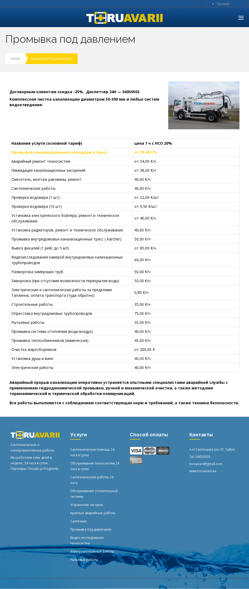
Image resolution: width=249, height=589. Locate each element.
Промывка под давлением (90, 529)
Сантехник (78, 521)
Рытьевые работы (84, 559)
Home (15, 58)
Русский (223, 4)
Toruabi (33, 468)
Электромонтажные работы (92, 551)
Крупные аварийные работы (92, 513)
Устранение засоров (86, 504)
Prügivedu (51, 468)
